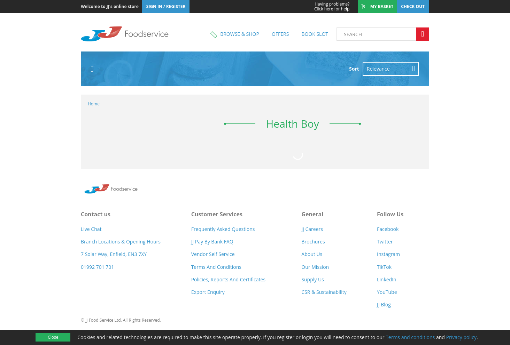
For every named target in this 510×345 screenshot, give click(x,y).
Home (94, 104)
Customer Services (216, 214)
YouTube (387, 292)
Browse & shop (239, 34)
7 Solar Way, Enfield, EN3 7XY (114, 254)
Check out (413, 6)
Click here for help (327, 6)
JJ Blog (384, 304)
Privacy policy (461, 337)
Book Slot (314, 34)
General (312, 214)
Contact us (95, 214)
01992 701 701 (97, 267)
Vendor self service (213, 254)
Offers (280, 34)
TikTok (384, 267)
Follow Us (390, 214)
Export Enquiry (208, 292)
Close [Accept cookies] (53, 337)
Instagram (388, 254)
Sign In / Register (166, 6)
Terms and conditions (410, 337)
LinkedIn (386, 279)
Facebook (388, 229)
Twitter (385, 241)
